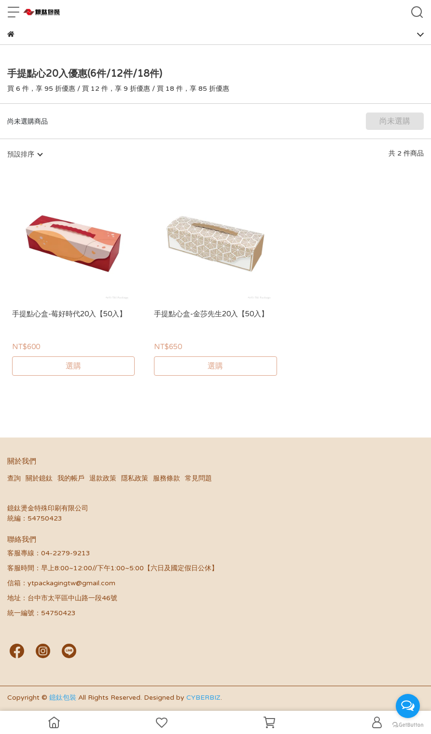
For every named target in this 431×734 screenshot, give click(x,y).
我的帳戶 (70, 478)
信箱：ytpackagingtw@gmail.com (61, 583)
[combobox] (24, 154)
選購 (73, 366)
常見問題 (198, 478)
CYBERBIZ (203, 697)
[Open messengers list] (408, 706)
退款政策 (102, 478)
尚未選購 (394, 121)
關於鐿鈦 (39, 478)
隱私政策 (134, 478)
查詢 (14, 478)
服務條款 (166, 478)
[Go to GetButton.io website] (407, 724)
